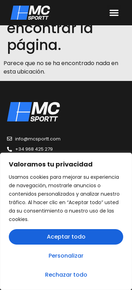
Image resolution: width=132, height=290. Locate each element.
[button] (114, 12)
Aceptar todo (66, 237)
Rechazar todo (66, 275)
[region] (66, 221)
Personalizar (66, 256)
